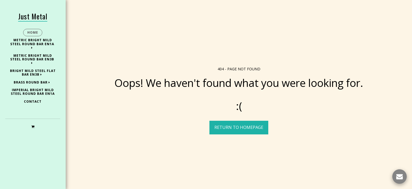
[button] (32, 126)
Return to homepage (238, 127)
